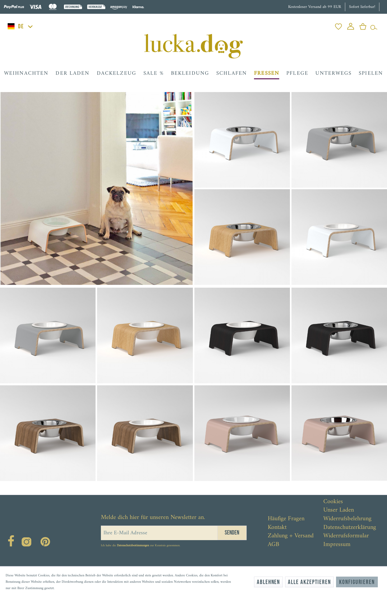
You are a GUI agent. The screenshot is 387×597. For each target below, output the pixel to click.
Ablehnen (268, 582)
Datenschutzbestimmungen (133, 545)
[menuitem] (338, 25)
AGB (273, 544)
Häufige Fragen (286, 519)
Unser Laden (338, 510)
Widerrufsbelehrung (347, 519)
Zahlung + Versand (291, 536)
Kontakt (277, 527)
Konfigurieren (357, 582)
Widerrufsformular (346, 536)
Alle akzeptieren (309, 582)
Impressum (337, 544)
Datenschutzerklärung (349, 527)
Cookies (333, 502)
